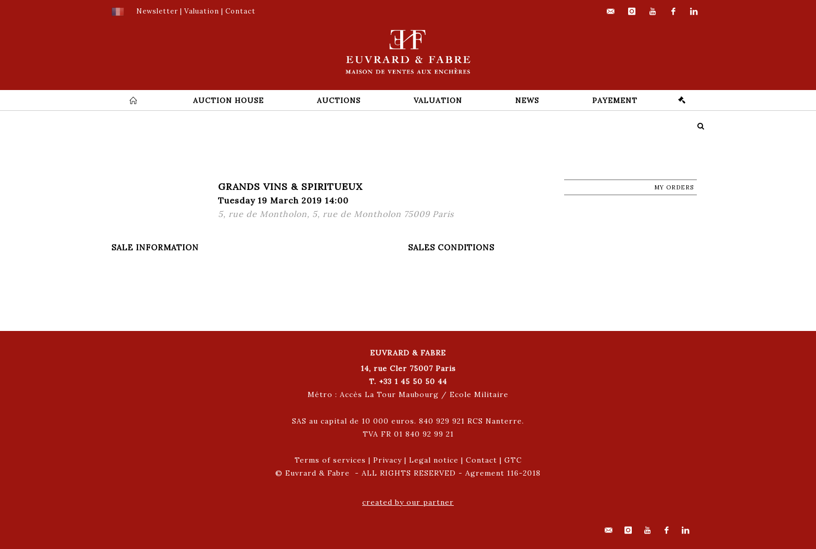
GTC (513, 460)
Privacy (387, 460)
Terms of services (330, 460)
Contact (481, 460)
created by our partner (408, 502)
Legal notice (433, 460)
